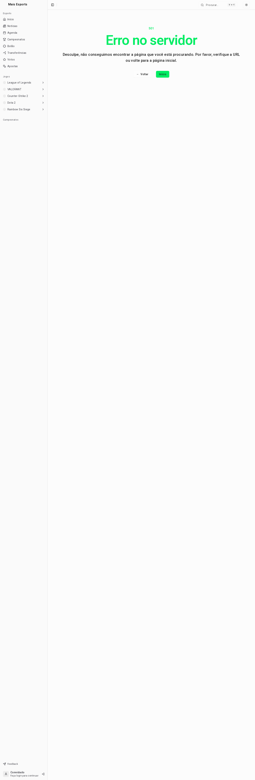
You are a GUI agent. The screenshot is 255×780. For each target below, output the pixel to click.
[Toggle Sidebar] (47, 390)
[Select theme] (246, 4)
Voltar (142, 74)
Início (162, 74)
